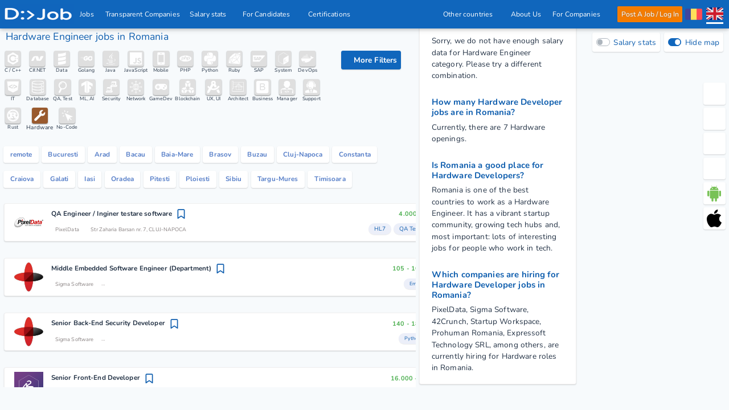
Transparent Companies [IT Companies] (143, 14)
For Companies (579, 14)
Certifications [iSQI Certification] (330, 14)
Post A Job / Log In (649, 14)
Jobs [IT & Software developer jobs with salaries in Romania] (87, 14)
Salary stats (211, 14)
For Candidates (270, 14)
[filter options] (370, 60)
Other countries (471, 14)
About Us (525, 14)
